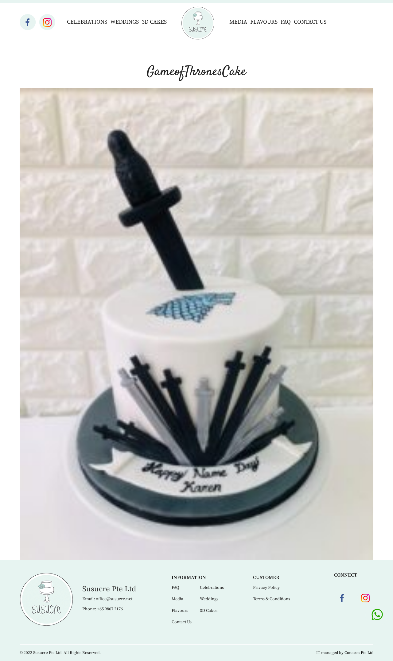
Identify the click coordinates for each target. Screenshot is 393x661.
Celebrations (87, 21)
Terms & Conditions (271, 599)
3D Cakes (154, 21)
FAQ (286, 21)
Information (189, 577)
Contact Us (310, 21)
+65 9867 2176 (110, 609)
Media (238, 21)
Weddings (124, 21)
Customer (266, 577)
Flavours (264, 21)
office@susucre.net (114, 599)
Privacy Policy (266, 587)
